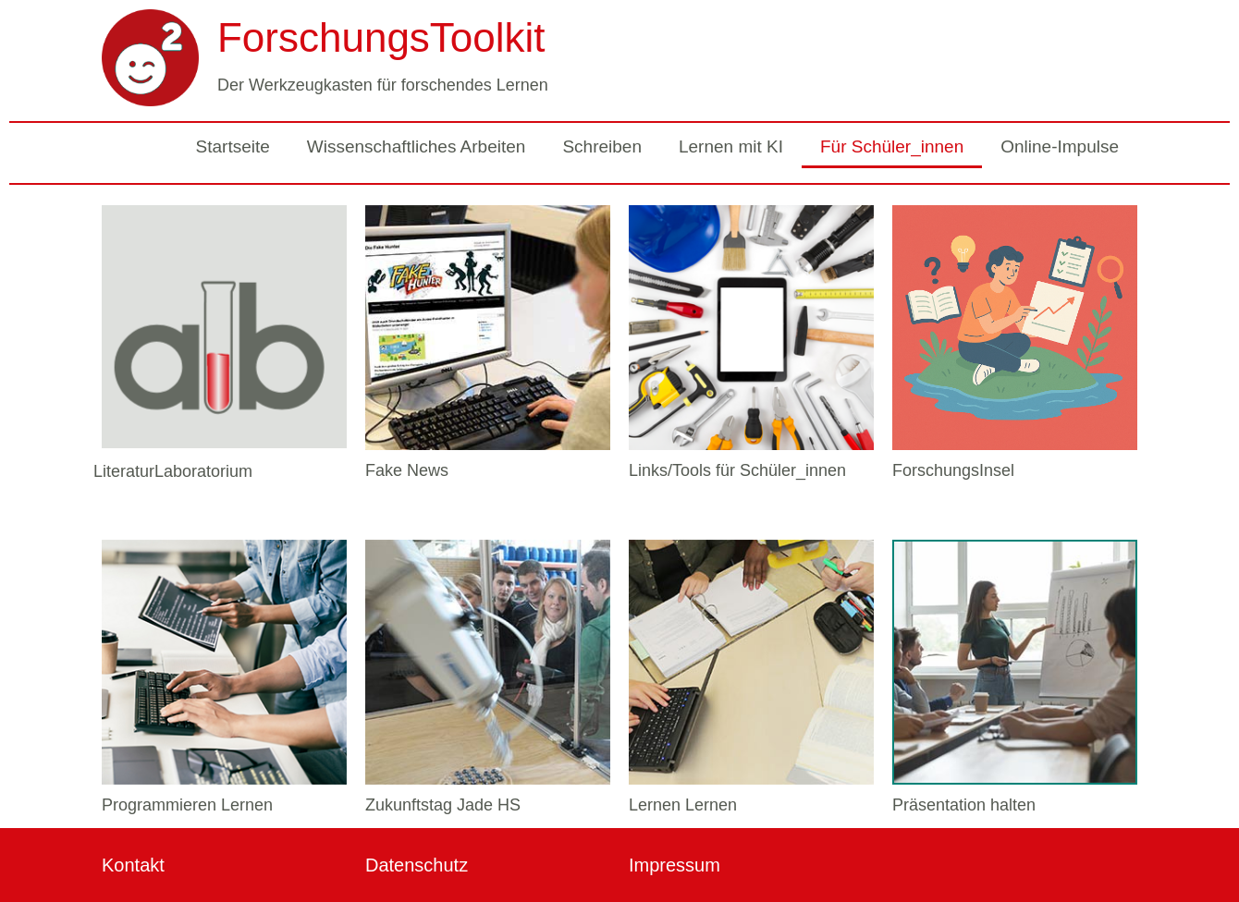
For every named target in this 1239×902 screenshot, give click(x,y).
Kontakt (133, 865)
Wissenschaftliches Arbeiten (416, 146)
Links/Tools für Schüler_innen (737, 470)
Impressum (674, 865)
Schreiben (602, 146)
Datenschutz (416, 865)
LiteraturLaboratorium (172, 471)
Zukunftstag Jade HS (443, 805)
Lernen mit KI (731, 146)
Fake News (406, 470)
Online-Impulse (1059, 146)
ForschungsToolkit (381, 37)
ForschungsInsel (953, 470)
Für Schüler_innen (891, 146)
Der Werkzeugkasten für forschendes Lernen (382, 85)
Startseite (233, 146)
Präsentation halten (964, 805)
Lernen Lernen (683, 805)
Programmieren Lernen (187, 805)
